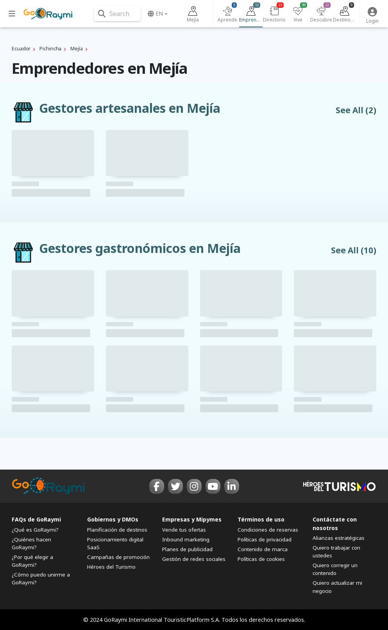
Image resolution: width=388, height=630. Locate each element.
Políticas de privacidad (264, 539)
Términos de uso (261, 519)
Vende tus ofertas (184, 529)
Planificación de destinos (117, 529)
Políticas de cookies (261, 558)
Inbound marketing (185, 539)
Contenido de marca (263, 549)
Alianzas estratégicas (339, 537)
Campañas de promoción (118, 557)
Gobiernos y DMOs (112, 519)
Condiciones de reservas (268, 529)
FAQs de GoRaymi (36, 519)
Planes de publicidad (187, 549)
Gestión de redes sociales (193, 558)
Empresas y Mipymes (192, 519)
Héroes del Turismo (111, 566)
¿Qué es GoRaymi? (35, 529)
